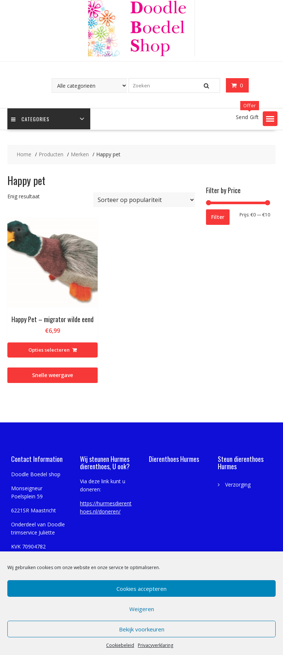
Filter (217, 216)
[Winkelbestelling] (144, 199)
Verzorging (238, 484)
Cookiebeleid (120, 645)
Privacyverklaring (155, 645)
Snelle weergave (52, 375)
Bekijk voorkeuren (141, 629)
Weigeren (141, 609)
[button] (270, 118)
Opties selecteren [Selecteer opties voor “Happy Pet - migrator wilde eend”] (49, 349)
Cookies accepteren (141, 588)
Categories (30, 119)
